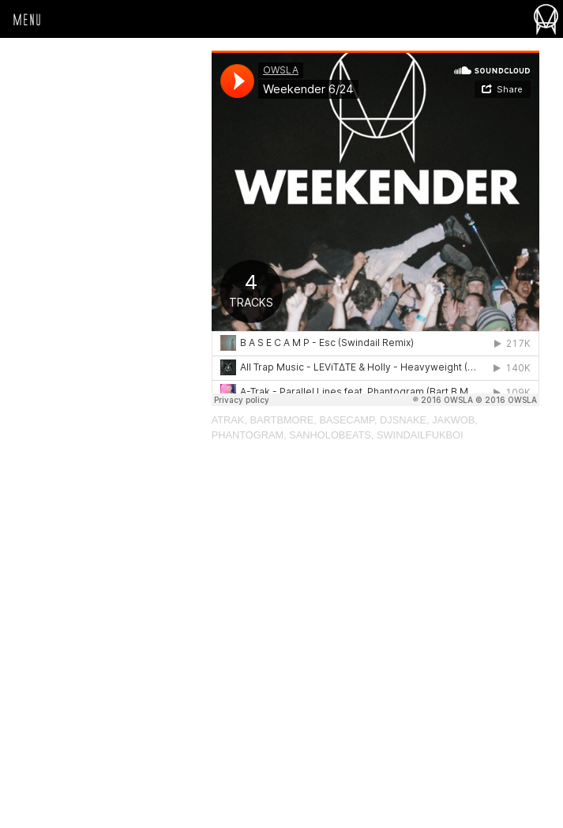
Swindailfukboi (420, 435)
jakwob (453, 420)
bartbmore (282, 420)
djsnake (403, 420)
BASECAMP (346, 420)
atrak (228, 420)
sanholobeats (330, 435)
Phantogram (247, 435)
